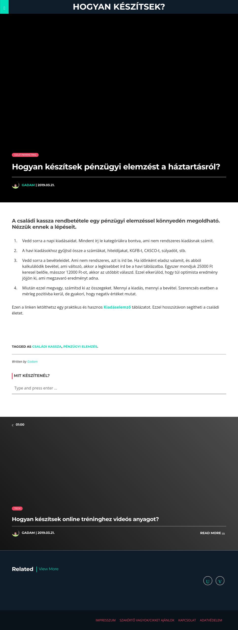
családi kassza (47, 346)
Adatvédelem (211, 620)
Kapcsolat (187, 620)
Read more (212, 533)
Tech (17, 508)
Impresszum (106, 620)
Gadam (28, 185)
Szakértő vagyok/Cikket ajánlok (146, 620)
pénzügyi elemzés (80, 346)
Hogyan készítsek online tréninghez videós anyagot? (85, 519)
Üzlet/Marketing (25, 154)
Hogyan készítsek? (119, 7)
